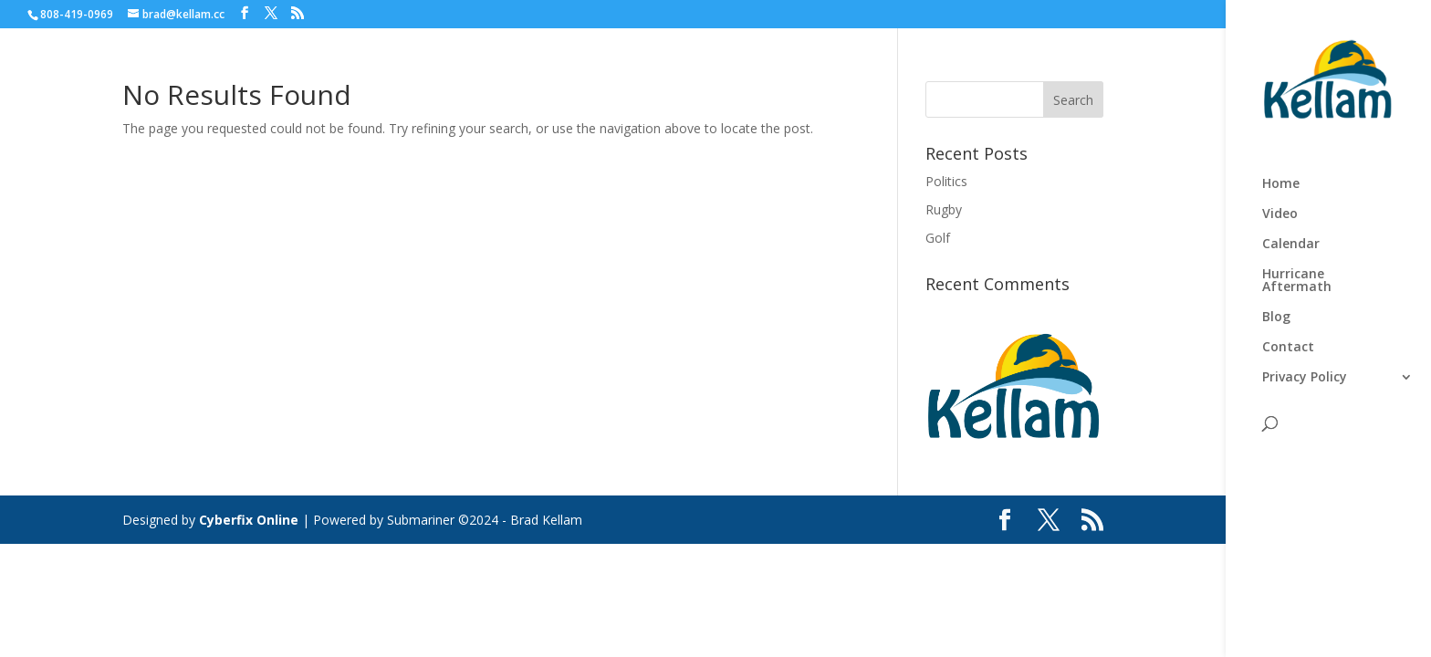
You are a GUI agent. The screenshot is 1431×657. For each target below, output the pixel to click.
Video (1280, 214)
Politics (946, 181)
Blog (1276, 317)
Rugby (943, 209)
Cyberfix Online (248, 519)
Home (1281, 184)
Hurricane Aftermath (1297, 281)
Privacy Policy (1304, 377)
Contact (1288, 347)
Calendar (1291, 244)
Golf (937, 237)
